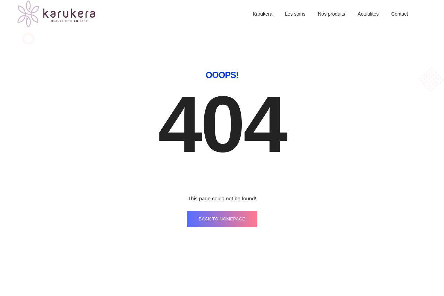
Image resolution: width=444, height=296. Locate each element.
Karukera (263, 14)
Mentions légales (256, 273)
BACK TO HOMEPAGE (222, 195)
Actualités (368, 14)
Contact (399, 14)
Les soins (295, 14)
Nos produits (331, 14)
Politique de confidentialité (349, 273)
